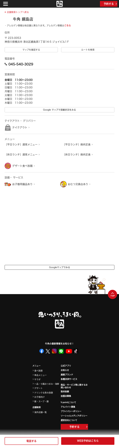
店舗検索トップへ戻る (18, 12)
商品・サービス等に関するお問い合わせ (74, 386)
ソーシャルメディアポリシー (74, 415)
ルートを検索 (88, 50)
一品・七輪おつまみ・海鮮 (46, 383)
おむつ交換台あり (78, 184)
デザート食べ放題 (22, 166)
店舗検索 (36, 407)
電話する (31, 441)
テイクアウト (19, 127)
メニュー (36, 366)
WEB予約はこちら (88, 440)
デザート (38, 388)
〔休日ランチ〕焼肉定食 (77, 154)
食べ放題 (38, 370)
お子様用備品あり (22, 184)
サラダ (37, 379)
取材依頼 (65, 391)
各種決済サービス (69, 378)
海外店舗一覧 (40, 412)
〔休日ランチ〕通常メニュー (21, 154)
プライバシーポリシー (71, 411)
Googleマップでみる (59, 267)
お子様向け (39, 396)
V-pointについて (68, 402)
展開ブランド (67, 374)
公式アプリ (66, 365)
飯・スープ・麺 (41, 401)
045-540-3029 (19, 64)
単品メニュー (40, 374)
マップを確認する (31, 50)
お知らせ (65, 370)
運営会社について (69, 420)
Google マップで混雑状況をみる (59, 110)
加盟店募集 (66, 395)
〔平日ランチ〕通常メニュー (21, 144)
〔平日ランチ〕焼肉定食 (77, 144)
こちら (67, 25)
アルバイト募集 (68, 406)
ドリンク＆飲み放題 (43, 392)
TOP (112, 294)
